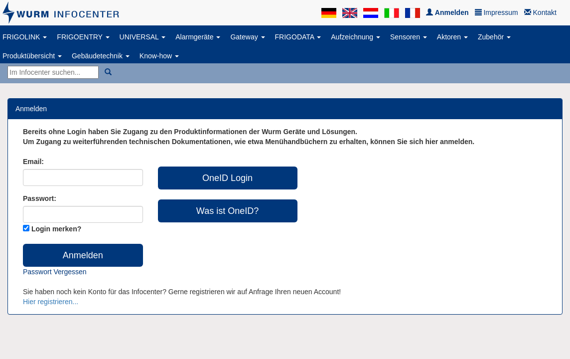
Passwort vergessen (55, 272)
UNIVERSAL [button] (143, 37)
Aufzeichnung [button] (355, 37)
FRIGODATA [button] (298, 37)
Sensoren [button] (408, 37)
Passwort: (39, 198)
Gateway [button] (247, 37)
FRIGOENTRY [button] (83, 37)
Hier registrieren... (50, 302)
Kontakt (540, 12)
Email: (33, 162)
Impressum (496, 12)
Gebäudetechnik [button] (101, 56)
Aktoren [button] (452, 37)
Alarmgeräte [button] (197, 37)
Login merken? (56, 229)
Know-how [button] (159, 56)
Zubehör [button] (494, 37)
